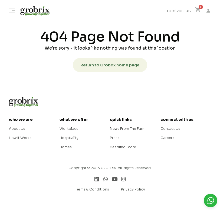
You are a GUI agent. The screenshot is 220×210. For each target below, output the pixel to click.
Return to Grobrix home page (110, 65)
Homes (66, 147)
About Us (17, 129)
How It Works (20, 138)
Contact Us (170, 129)
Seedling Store (123, 147)
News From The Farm (128, 129)
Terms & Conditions (92, 189)
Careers (167, 138)
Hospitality (69, 138)
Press (114, 138)
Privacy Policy (133, 189)
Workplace (69, 129)
